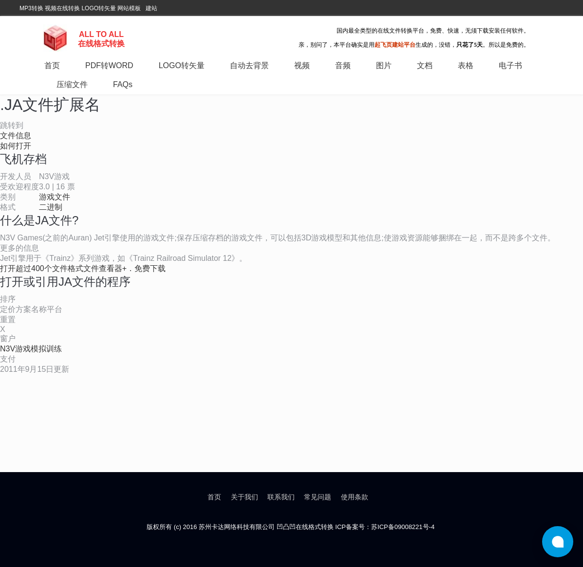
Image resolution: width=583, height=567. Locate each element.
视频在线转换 (62, 8)
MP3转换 (31, 8)
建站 (151, 8)
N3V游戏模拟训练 (31, 349)
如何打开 (15, 146)
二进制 (50, 207)
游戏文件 (54, 197)
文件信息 (15, 135)
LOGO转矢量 (98, 8)
